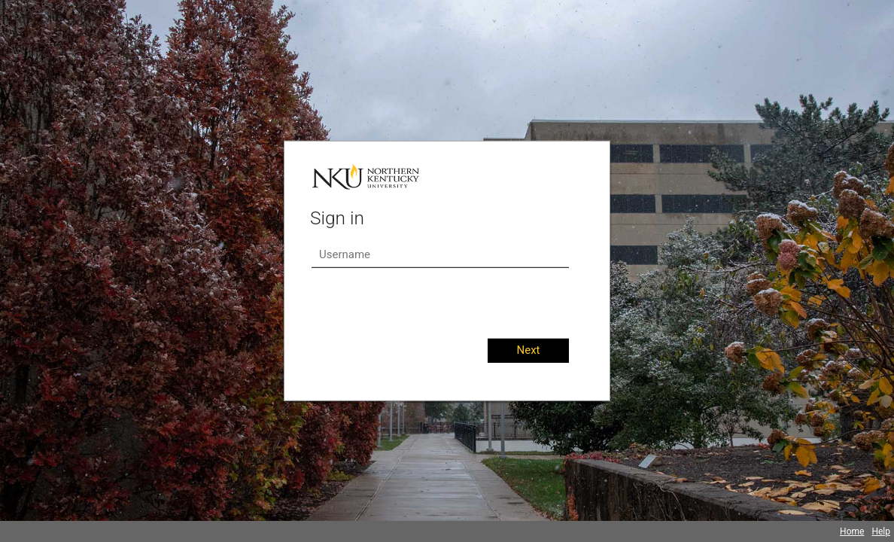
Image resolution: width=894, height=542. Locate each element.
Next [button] (528, 350)
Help (880, 531)
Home (852, 531)
